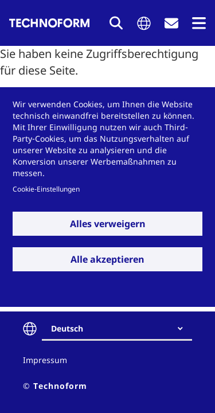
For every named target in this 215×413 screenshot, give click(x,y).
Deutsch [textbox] (67, 328)
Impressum (45, 359)
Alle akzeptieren (107, 259)
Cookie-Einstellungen (46, 188)
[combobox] (121, 329)
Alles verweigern (108, 223)
